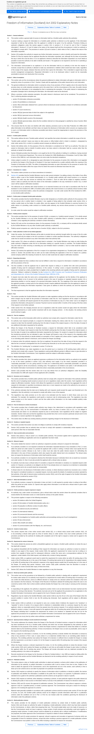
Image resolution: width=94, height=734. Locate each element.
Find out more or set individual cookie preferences (46, 11)
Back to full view (81, 17)
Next (65, 27)
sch (22, 170)
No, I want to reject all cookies (75, 11)
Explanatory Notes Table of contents (48, 27)
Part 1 (30, 32)
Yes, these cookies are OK (18, 11)
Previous (30, 27)
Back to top (83, 729)
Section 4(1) (15, 175)
